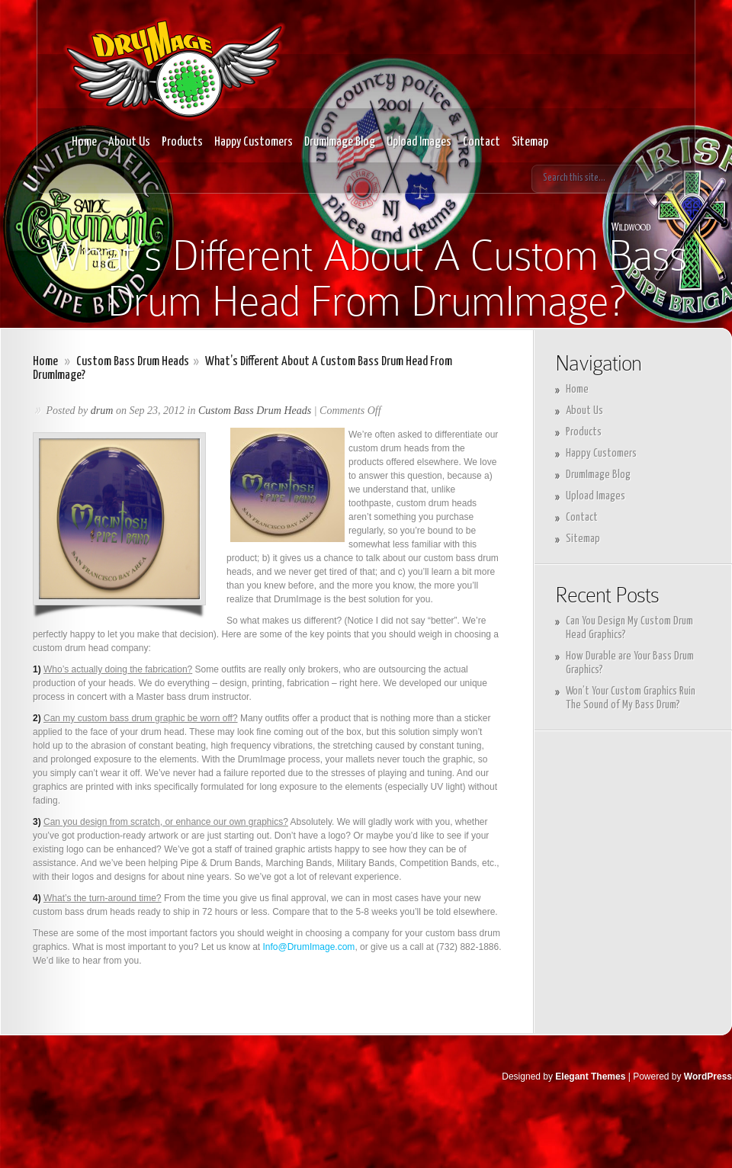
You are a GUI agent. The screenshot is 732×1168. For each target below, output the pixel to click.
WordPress (708, 1076)
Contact (481, 142)
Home (84, 142)
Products (182, 142)
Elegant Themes (590, 1076)
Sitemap (530, 142)
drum (102, 410)
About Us (129, 142)
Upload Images (419, 142)
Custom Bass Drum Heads (132, 361)
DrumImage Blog (339, 142)
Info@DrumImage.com (308, 947)
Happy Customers (253, 142)
